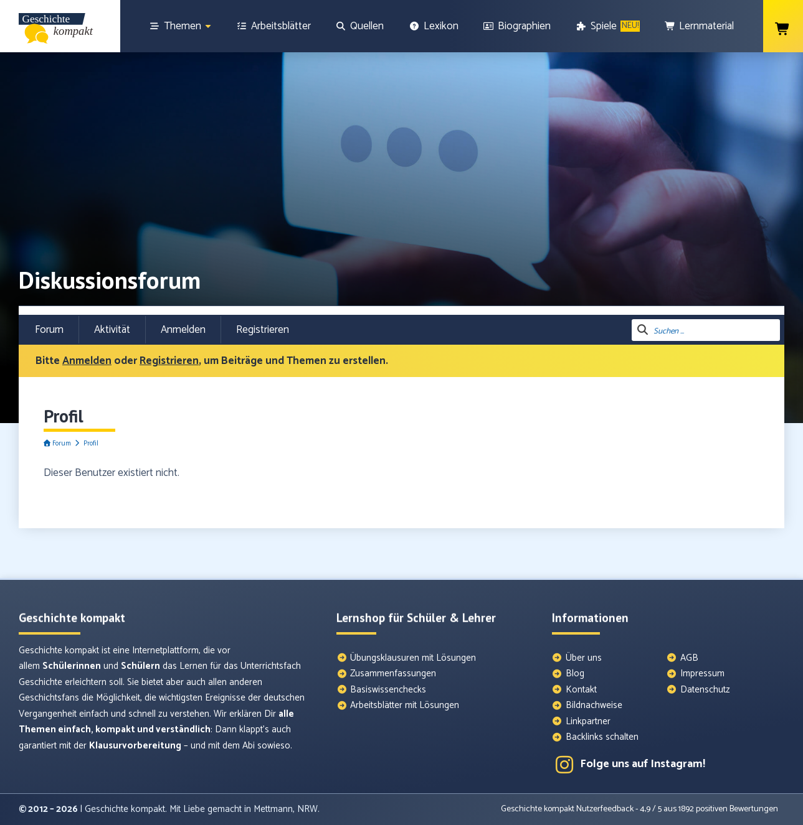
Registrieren (262, 329)
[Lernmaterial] (699, 26)
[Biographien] (517, 26)
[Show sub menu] (208, 26)
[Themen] (180, 26)
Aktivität (112, 329)
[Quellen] (360, 26)
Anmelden (183, 329)
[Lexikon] (433, 26)
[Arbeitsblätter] (273, 26)
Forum (49, 329)
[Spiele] (607, 26)
